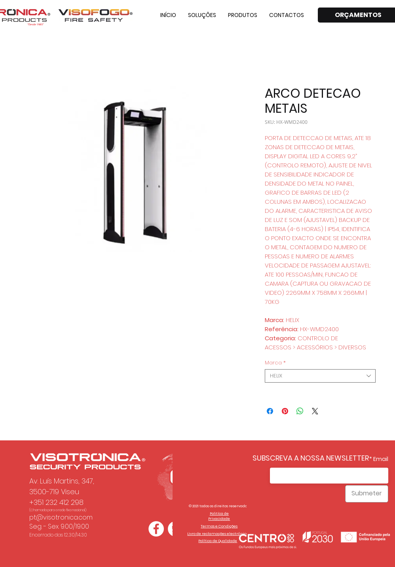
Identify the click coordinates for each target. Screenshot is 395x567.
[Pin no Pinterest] (285, 411)
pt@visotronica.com (61, 517)
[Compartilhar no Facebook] (270, 411)
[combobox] (320, 376)
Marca (275, 363)
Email (380, 459)
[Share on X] (315, 411)
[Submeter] (366, 494)
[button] (202, 15)
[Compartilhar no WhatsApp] (300, 411)
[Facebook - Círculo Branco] (156, 529)
